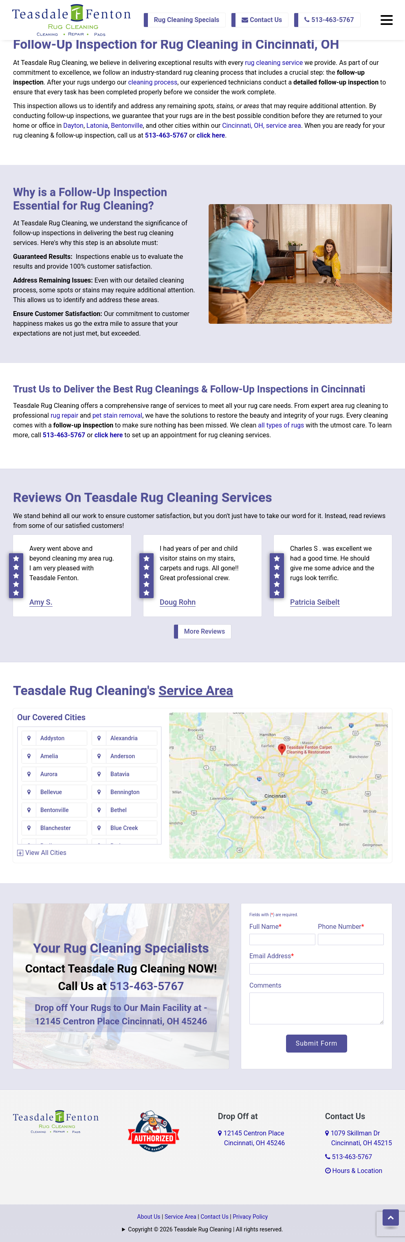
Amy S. (41, 602)
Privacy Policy (250, 1216)
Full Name (265, 926)
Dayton (73, 125)
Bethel (118, 810)
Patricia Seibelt (315, 602)
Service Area (195, 690)
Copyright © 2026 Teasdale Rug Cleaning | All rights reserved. (205, 1229)
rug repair (64, 415)
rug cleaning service (274, 63)
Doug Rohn (178, 602)
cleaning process (152, 82)
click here (211, 135)
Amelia (49, 756)
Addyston (52, 738)
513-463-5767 (329, 20)
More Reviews (204, 631)
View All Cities (45, 853)
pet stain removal (117, 415)
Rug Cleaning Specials (187, 20)
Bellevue (51, 792)
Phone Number (341, 926)
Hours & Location (354, 1171)
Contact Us (262, 20)
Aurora (48, 774)
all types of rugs (281, 425)
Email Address (271, 956)
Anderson (122, 756)
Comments (265, 985)
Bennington (124, 792)
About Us (149, 1216)
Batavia (120, 774)
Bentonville (127, 125)
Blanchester (55, 828)
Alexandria (124, 738)
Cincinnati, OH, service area (261, 125)
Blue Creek (124, 828)
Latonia (97, 125)
